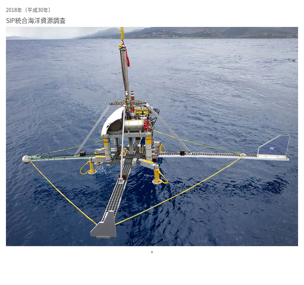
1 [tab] (152, 252)
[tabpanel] (152, 136)
